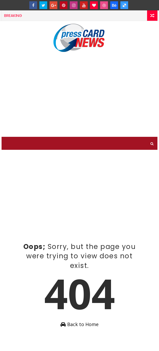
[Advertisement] (79, 98)
